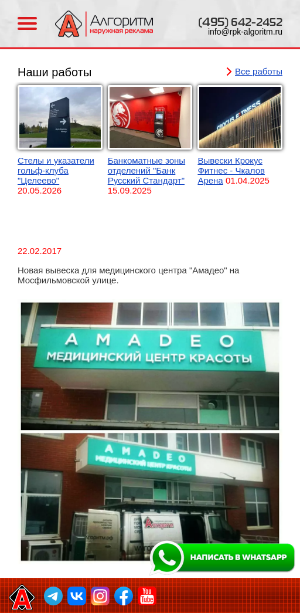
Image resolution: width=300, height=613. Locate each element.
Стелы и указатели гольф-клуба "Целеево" (56, 170)
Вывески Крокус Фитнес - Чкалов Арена (231, 170)
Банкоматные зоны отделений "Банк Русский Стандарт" (146, 170)
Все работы (258, 71)
